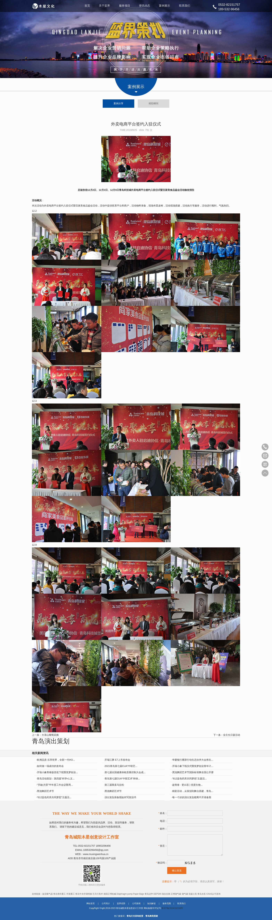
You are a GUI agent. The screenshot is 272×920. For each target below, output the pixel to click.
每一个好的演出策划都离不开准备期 (191, 797)
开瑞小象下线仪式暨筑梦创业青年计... (192, 766)
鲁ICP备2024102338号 (172, 908)
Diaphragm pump (125, 894)
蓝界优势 (121, 903)
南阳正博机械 (110, 894)
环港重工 (70, 894)
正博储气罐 (176, 894)
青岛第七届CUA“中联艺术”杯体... (122, 778)
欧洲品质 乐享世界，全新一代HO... (56, 760)
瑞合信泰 (166, 894)
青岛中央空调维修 (83, 894)
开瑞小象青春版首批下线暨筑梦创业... (57, 772)
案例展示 (164, 6)
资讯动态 (144, 6)
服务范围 (167, 903)
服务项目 (124, 6)
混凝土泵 (193, 894)
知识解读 (151, 903)
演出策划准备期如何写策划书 (120, 797)
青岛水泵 (201, 894)
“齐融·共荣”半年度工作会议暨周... (55, 785)
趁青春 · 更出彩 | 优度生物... (187, 785)
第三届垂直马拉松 (114, 785)
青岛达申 (149, 894)
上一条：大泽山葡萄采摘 (45, 735)
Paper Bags (138, 894)
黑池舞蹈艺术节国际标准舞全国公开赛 (193, 772)
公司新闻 (136, 903)
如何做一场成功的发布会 (50, 766)
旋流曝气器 (47, 894)
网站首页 (90, 903)
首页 (87, 6)
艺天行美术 (97, 894)
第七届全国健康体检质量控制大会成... (125, 772)
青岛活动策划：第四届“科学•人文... (56, 778)
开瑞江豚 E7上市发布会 (117, 760)
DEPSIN (157, 894)
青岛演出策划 (50, 741)
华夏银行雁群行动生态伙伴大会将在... (192, 760)
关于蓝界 (104, 6)
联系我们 (184, 6)
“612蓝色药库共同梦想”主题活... (189, 778)
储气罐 (185, 894)
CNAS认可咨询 (213, 894)
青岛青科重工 (59, 894)
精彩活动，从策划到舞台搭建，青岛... (192, 791)
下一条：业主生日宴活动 (226, 735)
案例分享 (118, 103)
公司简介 (106, 903)
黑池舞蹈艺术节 (45, 791)
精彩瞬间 (154, 103)
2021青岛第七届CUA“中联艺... (121, 766)
